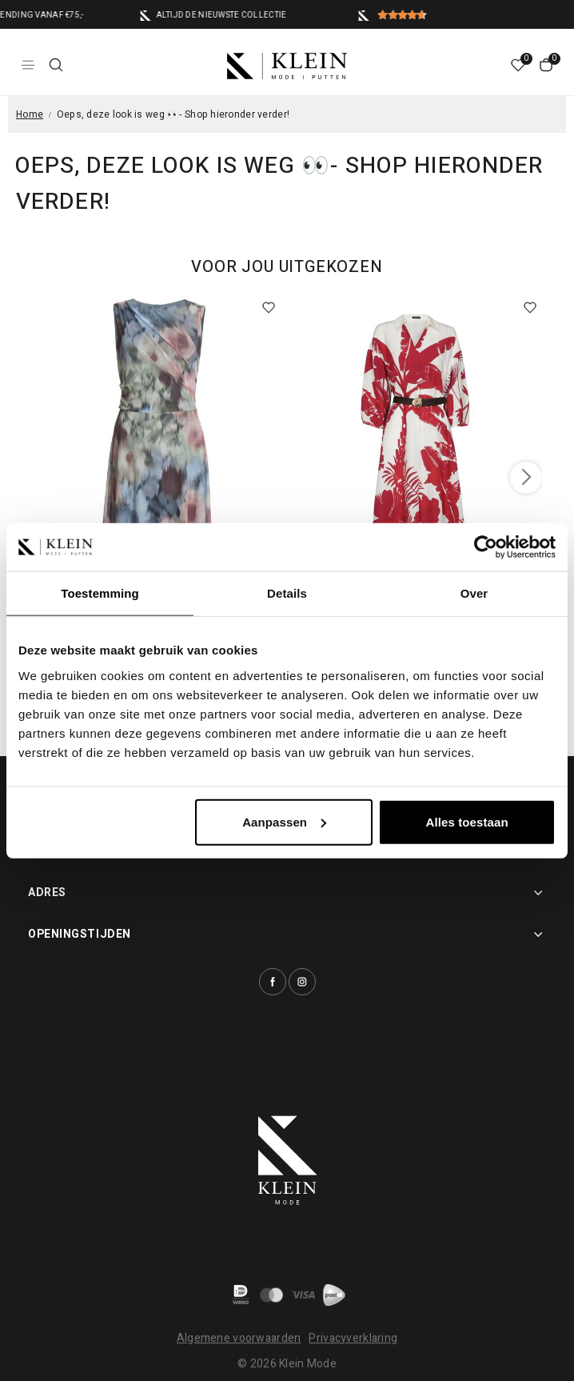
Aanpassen (284, 821)
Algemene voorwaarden (239, 1338)
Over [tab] (474, 593)
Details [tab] (287, 593)
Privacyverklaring (353, 1338)
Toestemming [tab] (100, 593)
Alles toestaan (467, 821)
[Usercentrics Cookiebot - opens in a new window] (486, 547)
